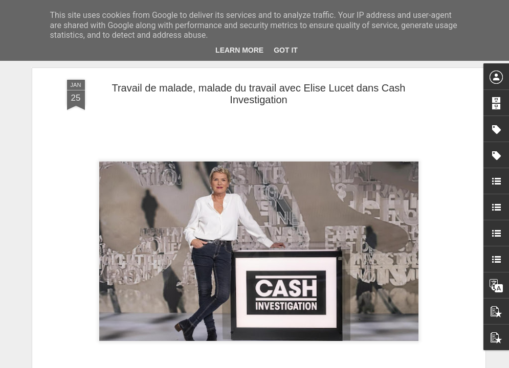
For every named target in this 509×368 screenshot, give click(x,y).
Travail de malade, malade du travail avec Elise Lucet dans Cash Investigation (258, 93)
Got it (286, 50)
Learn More (239, 50)
